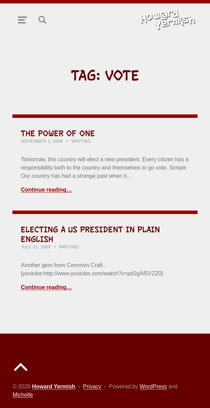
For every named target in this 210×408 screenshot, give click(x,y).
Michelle (22, 395)
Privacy (92, 386)
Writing (81, 141)
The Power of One (58, 133)
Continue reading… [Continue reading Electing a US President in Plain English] (46, 287)
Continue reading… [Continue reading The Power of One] (46, 190)
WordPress (153, 386)
